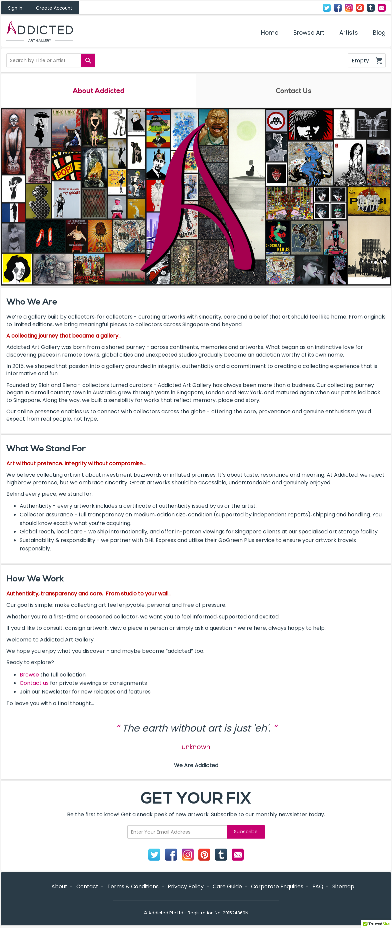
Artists (348, 33)
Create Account (54, 8)
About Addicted (98, 91)
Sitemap (343, 887)
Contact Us (293, 91)
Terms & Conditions (133, 887)
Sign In (15, 8)
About (59, 887)
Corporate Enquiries (277, 887)
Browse (29, 675)
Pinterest (360, 8)
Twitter (327, 8)
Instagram (349, 8)
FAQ (317, 887)
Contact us (34, 683)
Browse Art (308, 33)
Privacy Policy (186, 887)
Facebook (338, 8)
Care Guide (227, 887)
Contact (382, 8)
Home (269, 33)
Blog (379, 33)
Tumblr (371, 8)
